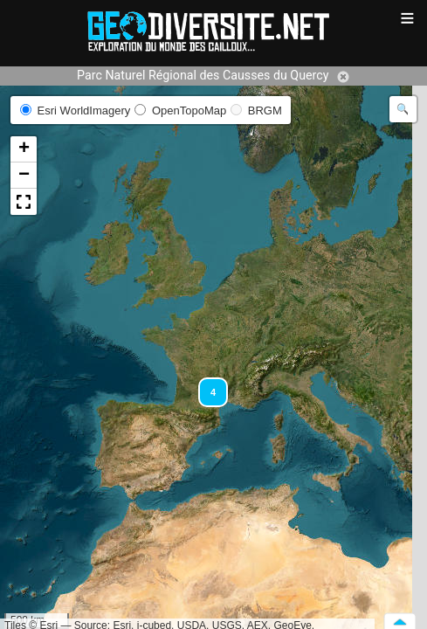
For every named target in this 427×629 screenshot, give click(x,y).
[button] (205, 384)
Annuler (343, 77)
